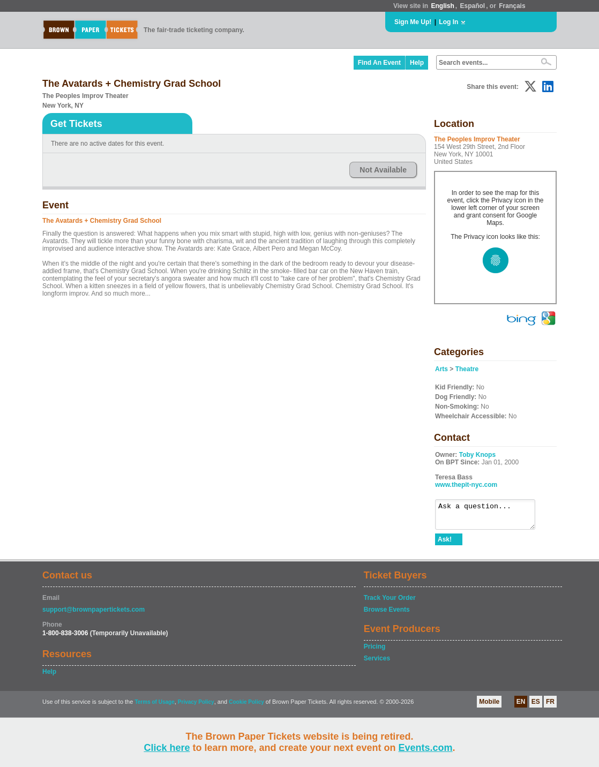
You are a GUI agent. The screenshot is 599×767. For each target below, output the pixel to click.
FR (550, 706)
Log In (448, 22)
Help (417, 62)
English (442, 6)
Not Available (383, 170)
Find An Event (379, 62)
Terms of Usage (154, 707)
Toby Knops (477, 454)
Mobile (489, 706)
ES (535, 706)
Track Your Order (390, 602)
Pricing (375, 651)
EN (521, 706)
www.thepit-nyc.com (466, 484)
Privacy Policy (196, 707)
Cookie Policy (246, 707)
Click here (167, 747)
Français (512, 6)
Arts (441, 369)
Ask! (445, 544)
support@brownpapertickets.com (93, 614)
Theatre (466, 369)
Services (377, 663)
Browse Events (387, 614)
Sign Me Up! (412, 22)
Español (472, 6)
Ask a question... (490, 517)
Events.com (426, 747)
